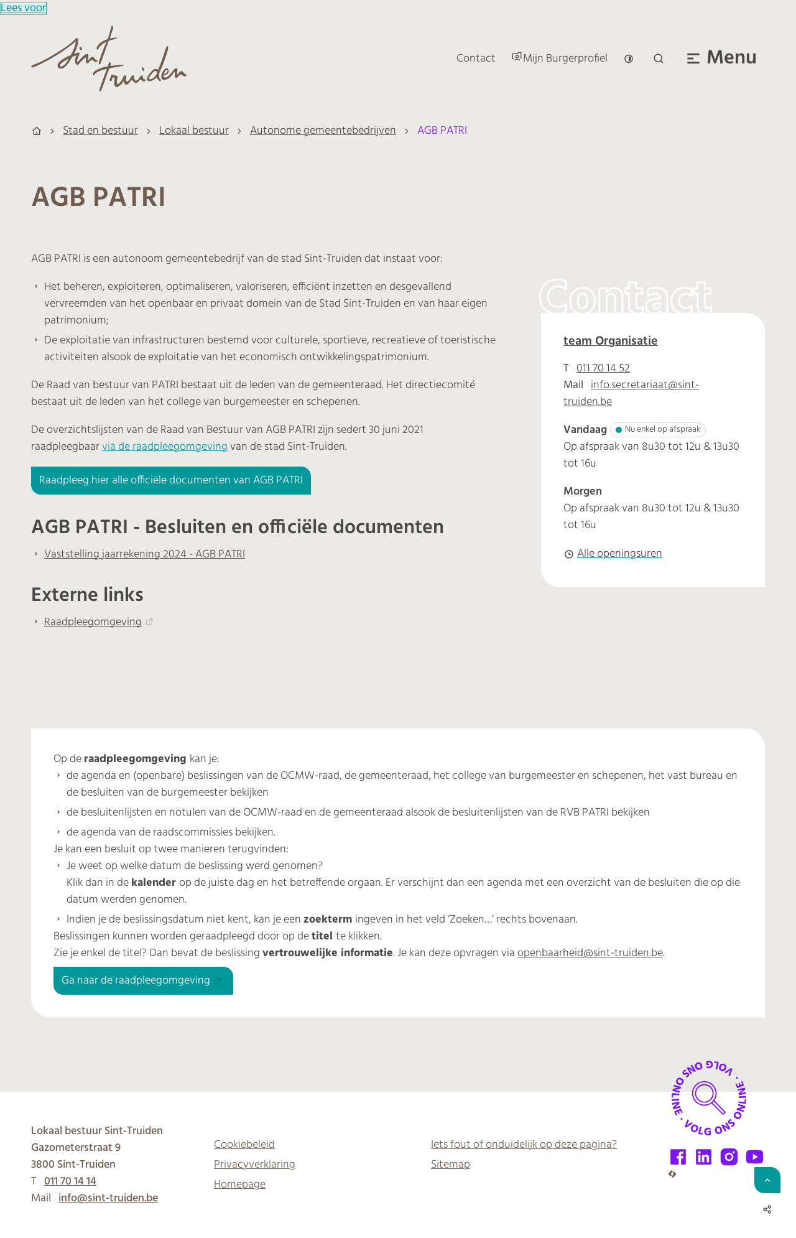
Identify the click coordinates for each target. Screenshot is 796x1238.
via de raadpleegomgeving (165, 447)
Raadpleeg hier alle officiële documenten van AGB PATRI (171, 480)
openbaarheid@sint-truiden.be (590, 953)
